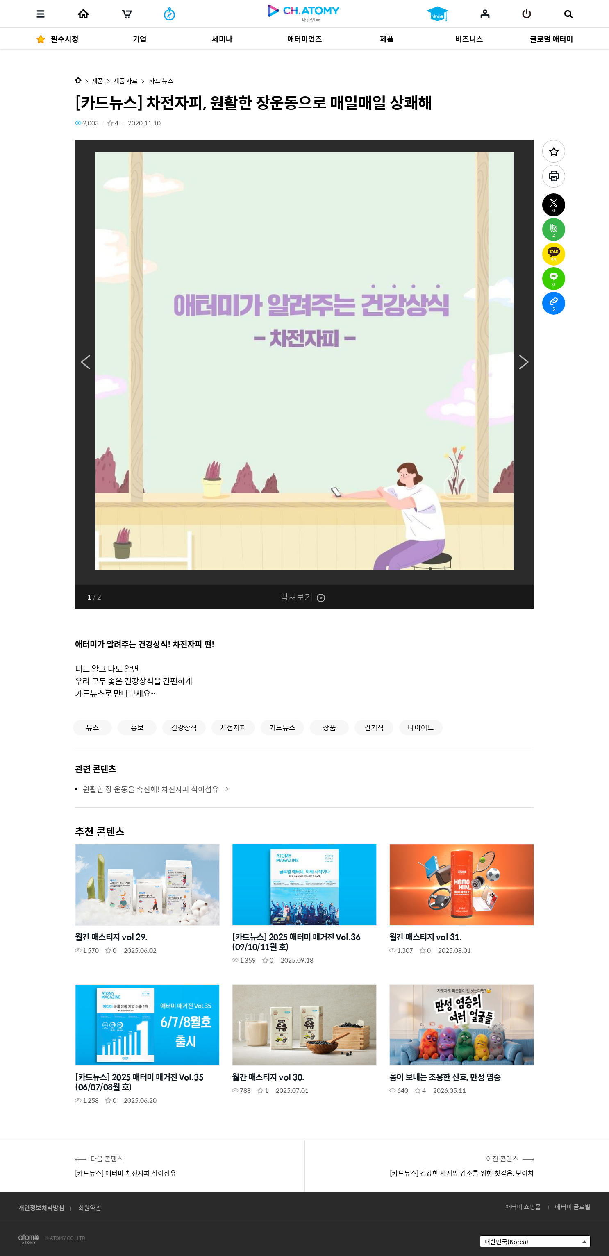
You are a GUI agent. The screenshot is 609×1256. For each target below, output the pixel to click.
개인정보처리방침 (41, 1207)
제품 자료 (126, 80)
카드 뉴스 (160, 80)
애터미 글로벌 (573, 1206)
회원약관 (89, 1207)
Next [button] (524, 362)
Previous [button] (85, 362)
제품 (97, 80)
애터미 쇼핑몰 (523, 1206)
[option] (304, 362)
